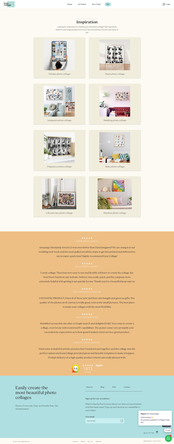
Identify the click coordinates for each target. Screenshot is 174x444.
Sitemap (75, 441)
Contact (127, 387)
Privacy (90, 441)
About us (89, 387)
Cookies (98, 441)
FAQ (114, 387)
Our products (82, 4)
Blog (102, 387)
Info (108, 4)
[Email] (104, 420)
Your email (89, 417)
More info (59, 55)
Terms (83, 441)
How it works (96, 4)
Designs (69, 4)
